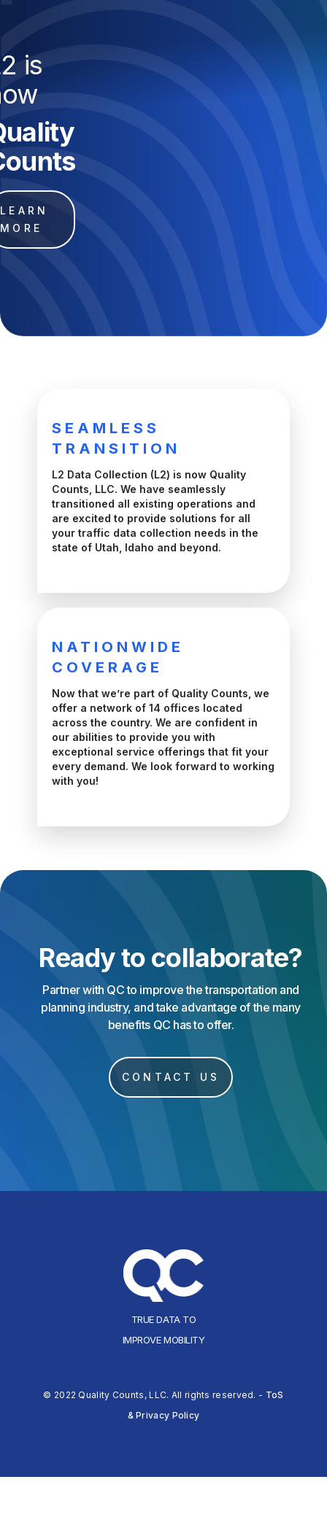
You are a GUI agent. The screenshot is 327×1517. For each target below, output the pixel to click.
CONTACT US (171, 1077)
